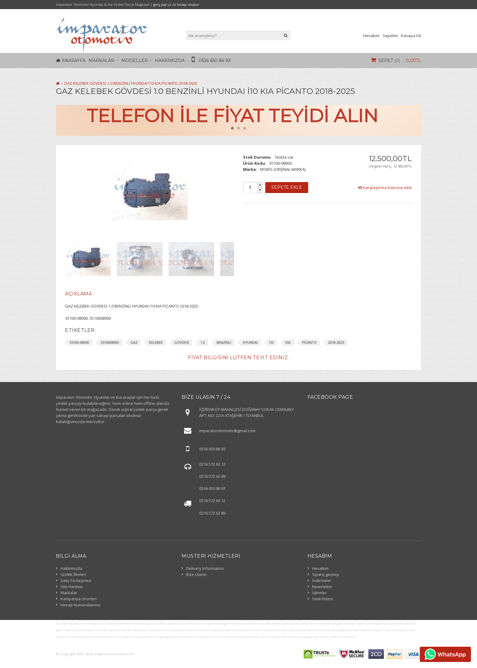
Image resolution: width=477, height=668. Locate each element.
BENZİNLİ (224, 342)
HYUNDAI (250, 342)
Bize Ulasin (196, 574)
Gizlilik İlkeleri (73, 574)
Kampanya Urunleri (78, 598)
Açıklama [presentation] (78, 294)
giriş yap (160, 4)
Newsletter (322, 586)
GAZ (134, 342)
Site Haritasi (72, 586)
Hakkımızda (170, 60)
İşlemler (319, 592)
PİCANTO (309, 342)
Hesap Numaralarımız (81, 605)
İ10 (271, 342)
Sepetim (390, 35)
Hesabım (371, 35)
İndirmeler (321, 580)
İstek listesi (322, 598)
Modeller (134, 60)
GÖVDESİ (181, 342)
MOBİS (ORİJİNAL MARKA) (282, 169)
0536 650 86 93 (215, 60)
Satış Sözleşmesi (76, 580)
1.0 (202, 342)
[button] (260, 185)
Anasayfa (73, 60)
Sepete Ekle (286, 187)
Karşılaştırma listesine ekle (387, 187)
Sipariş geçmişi (325, 574)
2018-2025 (336, 342)
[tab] (78, 294)
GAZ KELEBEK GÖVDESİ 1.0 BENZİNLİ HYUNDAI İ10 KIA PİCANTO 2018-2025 (130, 83)
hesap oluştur (188, 4)
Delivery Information (205, 568)
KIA (288, 342)
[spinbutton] (250, 187)
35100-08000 (79, 342)
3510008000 (110, 342)
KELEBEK (156, 342)
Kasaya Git (411, 35)
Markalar (101, 60)
